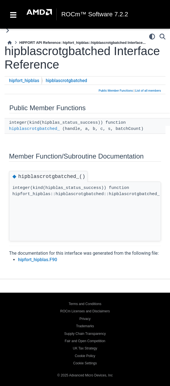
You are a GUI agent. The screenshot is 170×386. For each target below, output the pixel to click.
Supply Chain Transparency (85, 334)
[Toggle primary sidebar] (7, 30)
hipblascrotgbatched (66, 80)
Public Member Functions (116, 90)
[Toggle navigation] (13, 14)
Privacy (85, 319)
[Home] (10, 43)
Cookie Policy (85, 356)
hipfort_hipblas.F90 (37, 259)
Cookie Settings (85, 363)
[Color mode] (152, 36)
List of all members (148, 90)
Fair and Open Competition (85, 341)
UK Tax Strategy (85, 348)
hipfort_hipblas (24, 80)
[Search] (162, 36)
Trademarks (85, 326)
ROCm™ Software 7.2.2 (94, 14)
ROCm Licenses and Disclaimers (85, 311)
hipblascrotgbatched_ (34, 129)
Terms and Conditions (85, 304)
